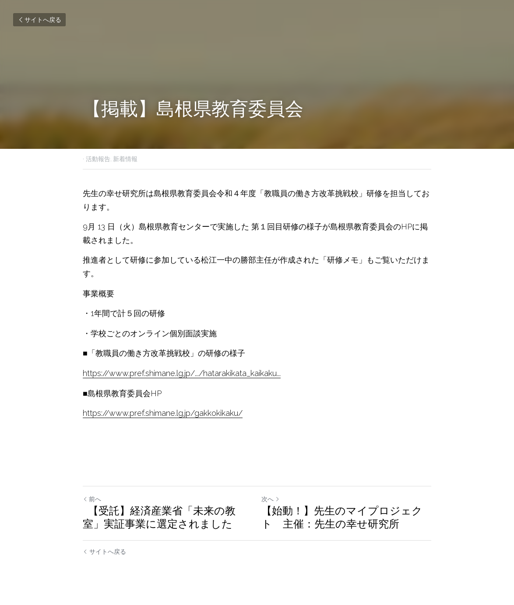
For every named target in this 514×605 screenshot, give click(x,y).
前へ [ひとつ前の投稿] (92, 499)
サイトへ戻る (39, 19)
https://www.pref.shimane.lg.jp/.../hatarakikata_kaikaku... (182, 373)
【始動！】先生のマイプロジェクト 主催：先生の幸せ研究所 (341, 517)
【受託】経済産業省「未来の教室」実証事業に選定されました (159, 517)
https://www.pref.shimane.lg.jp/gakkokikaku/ (163, 413)
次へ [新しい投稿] (270, 499)
